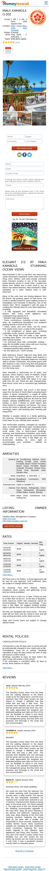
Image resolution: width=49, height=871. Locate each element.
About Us (41, 869)
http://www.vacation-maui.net (15, 521)
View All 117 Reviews (24, 851)
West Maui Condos (16, 867)
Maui (13, 26)
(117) (11, 42)
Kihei (13, 28)
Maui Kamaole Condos (13, 869)
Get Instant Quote (24, 148)
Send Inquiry (24, 214)
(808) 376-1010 (9, 519)
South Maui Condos (33, 867)
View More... (8, 575)
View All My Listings (12, 526)
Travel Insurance (30, 869)
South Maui (21, 26)
